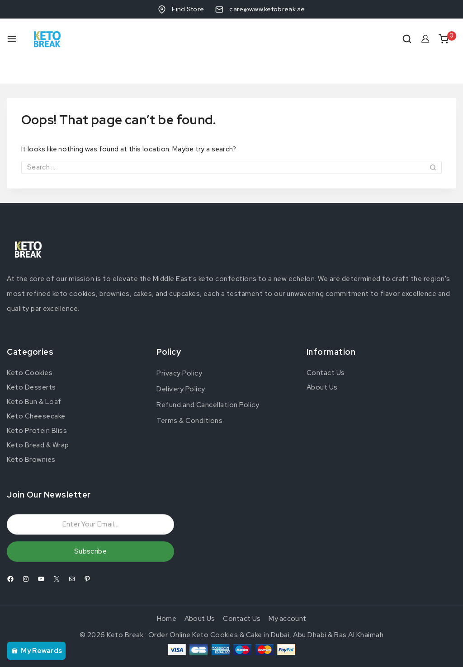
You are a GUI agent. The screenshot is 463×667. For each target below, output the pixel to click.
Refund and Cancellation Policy (207, 380)
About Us (322, 362)
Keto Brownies (31, 435)
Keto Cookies (29, 348)
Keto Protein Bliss (37, 406)
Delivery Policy (180, 365)
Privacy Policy (179, 349)
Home (166, 594)
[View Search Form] (407, 39)
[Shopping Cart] (447, 39)
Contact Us (326, 348)
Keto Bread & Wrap (38, 420)
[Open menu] (12, 39)
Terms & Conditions (189, 396)
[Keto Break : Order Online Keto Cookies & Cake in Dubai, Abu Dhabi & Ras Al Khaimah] (47, 38)
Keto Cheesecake (36, 391)
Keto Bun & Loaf (34, 377)
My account (287, 594)
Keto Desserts (31, 362)
